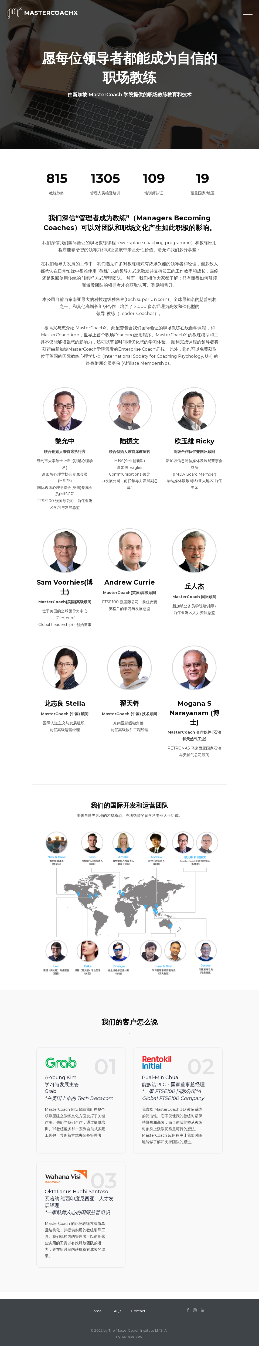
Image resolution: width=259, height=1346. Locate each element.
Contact (138, 1311)
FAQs (116, 1311)
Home (96, 1311)
